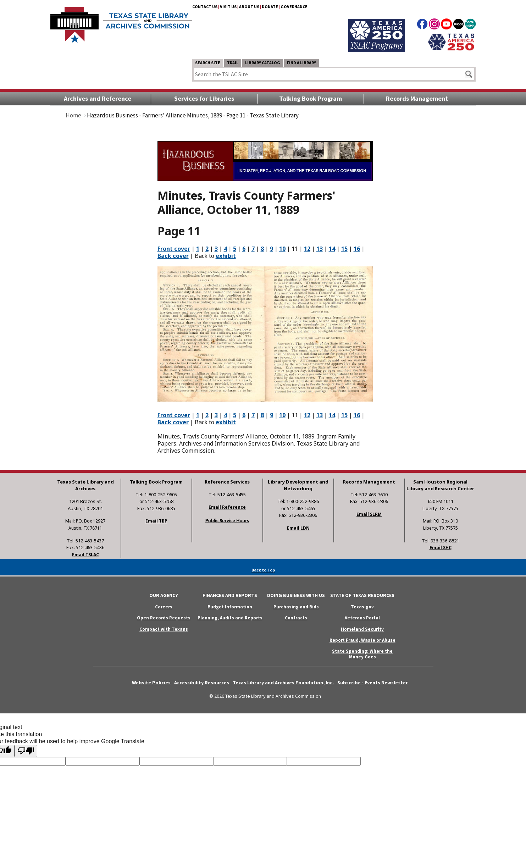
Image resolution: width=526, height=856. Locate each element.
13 (319, 249)
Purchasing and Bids (296, 607)
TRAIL (232, 62)
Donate (270, 6)
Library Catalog (262, 62)
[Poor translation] (26, 751)
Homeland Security (362, 629)
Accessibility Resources (201, 682)
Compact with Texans (163, 629)
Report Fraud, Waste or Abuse (362, 640)
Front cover (173, 249)
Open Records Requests (163, 618)
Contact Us (204, 6)
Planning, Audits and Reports (230, 618)
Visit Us (228, 6)
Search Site (207, 62)
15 (344, 249)
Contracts (296, 618)
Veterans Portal (362, 618)
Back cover (173, 256)
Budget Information (229, 607)
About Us (249, 6)
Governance (294, 6)
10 (282, 249)
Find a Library (301, 62)
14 (332, 249)
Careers (163, 607)
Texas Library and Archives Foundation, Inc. (283, 682)
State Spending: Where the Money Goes (362, 653)
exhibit (226, 256)
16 (357, 249)
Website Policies (151, 682)
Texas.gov (362, 607)
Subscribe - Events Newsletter (372, 682)
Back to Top (263, 570)
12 (307, 249)
